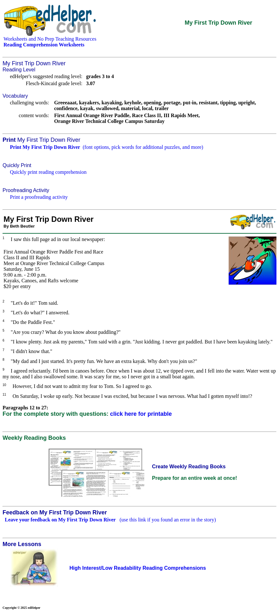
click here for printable (141, 414)
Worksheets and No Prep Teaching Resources (50, 39)
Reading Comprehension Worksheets (44, 44)
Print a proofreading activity (39, 197)
